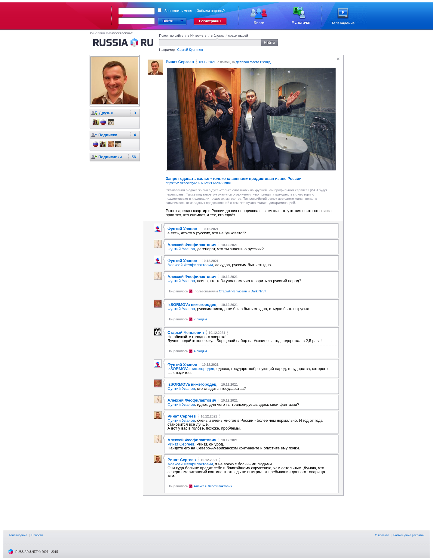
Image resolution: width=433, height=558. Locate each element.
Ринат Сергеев (180, 444)
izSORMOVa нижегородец (190, 368)
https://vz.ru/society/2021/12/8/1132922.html (198, 183)
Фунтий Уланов (181, 249)
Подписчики (110, 157)
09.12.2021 (207, 62)
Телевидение (18, 535)
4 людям (200, 351)
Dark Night (258, 291)
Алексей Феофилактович (190, 265)
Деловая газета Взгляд (253, 62)
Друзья (106, 113)
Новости (37, 535)
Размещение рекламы (408, 535)
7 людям (200, 319)
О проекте (382, 535)
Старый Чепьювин (233, 291)
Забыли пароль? (211, 11)
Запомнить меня (178, 11)
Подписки (107, 135)
